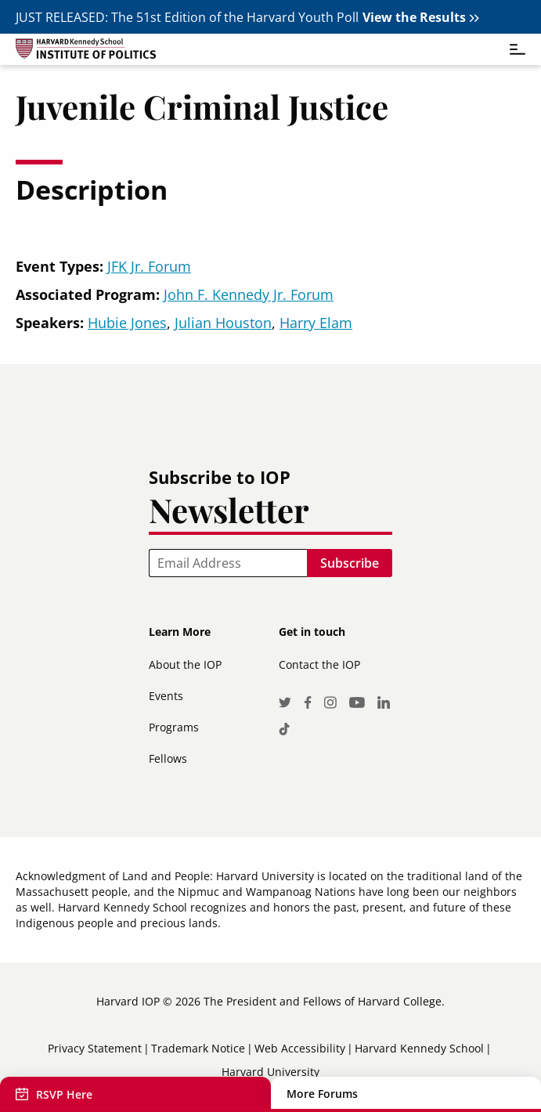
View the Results (414, 17)
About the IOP (185, 664)
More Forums (322, 1094)
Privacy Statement (95, 1048)
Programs (174, 727)
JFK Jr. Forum (149, 266)
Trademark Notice (198, 1048)
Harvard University (270, 1071)
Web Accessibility (299, 1048)
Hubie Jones (127, 322)
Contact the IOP (319, 664)
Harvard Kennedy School (419, 1048)
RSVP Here (64, 1094)
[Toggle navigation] (509, 49)
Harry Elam (316, 322)
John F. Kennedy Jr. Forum (249, 294)
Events (166, 695)
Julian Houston (223, 322)
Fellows (168, 758)
